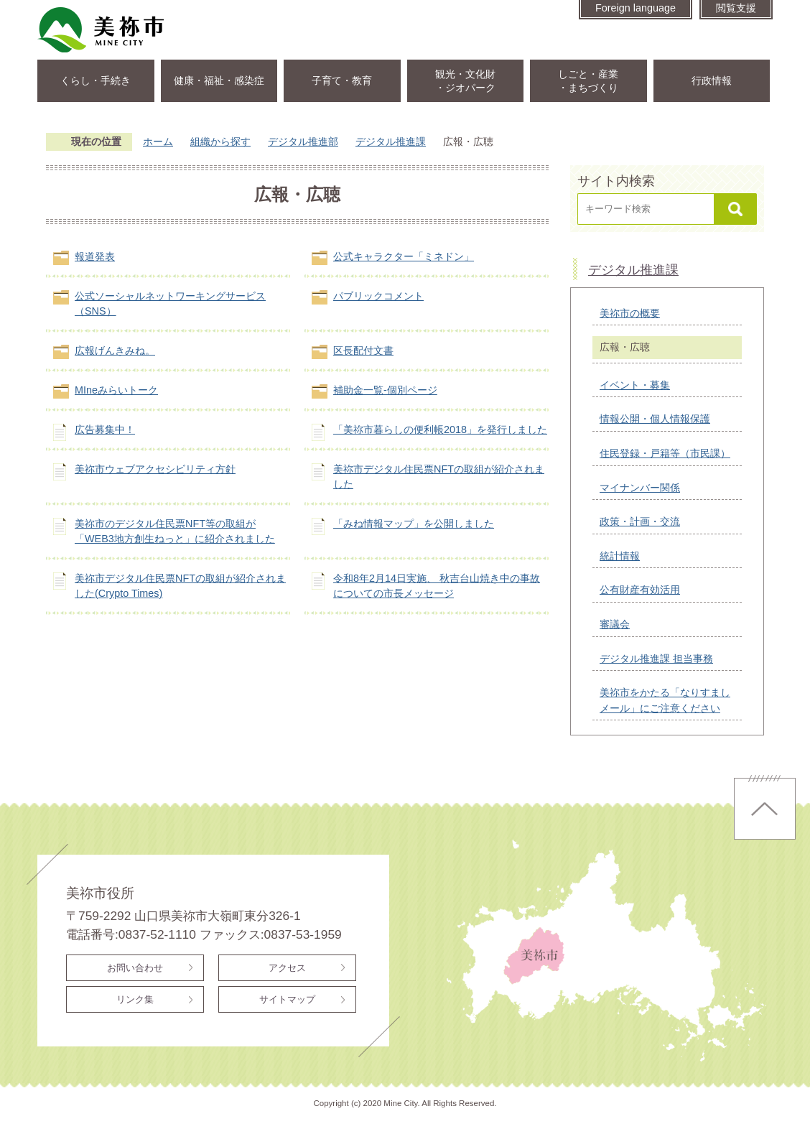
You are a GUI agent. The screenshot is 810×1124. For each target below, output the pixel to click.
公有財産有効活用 (640, 589)
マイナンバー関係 (640, 487)
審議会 (615, 624)
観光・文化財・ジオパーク (465, 80)
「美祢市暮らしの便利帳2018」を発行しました (440, 429)
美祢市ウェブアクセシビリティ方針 (155, 469)
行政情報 (712, 80)
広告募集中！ (105, 429)
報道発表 (95, 256)
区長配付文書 (363, 350)
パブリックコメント (378, 296)
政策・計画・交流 (640, 521)
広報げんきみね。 (115, 350)
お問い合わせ (135, 967)
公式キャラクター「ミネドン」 (403, 256)
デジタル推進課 (390, 141)
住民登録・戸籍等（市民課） (665, 453)
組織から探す (220, 141)
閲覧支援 (736, 8)
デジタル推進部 (303, 141)
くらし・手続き (95, 80)
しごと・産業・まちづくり (588, 80)
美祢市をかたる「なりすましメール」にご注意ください (665, 700)
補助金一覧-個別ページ (385, 390)
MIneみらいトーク (116, 390)
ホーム (158, 141)
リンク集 (135, 999)
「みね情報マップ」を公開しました (413, 523)
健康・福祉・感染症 (219, 80)
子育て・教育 (342, 80)
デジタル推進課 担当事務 (656, 658)
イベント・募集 (635, 385)
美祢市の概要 (630, 313)
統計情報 (620, 556)
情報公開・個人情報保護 (655, 418)
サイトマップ (287, 999)
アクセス (287, 967)
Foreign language (635, 8)
